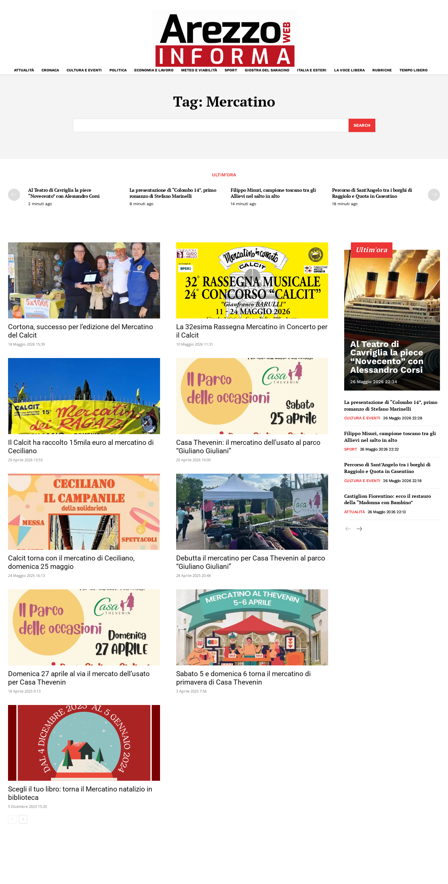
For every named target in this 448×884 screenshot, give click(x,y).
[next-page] (434, 196)
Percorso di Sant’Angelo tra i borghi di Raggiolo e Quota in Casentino (372, 194)
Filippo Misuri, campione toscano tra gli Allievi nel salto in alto (273, 194)
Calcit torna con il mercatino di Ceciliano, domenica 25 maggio (71, 563)
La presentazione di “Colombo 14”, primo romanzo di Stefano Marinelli (173, 194)
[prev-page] (14, 196)
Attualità (354, 512)
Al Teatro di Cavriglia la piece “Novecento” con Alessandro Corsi (63, 194)
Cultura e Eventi (362, 418)
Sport (350, 450)
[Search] (361, 126)
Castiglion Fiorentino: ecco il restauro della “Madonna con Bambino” (387, 499)
